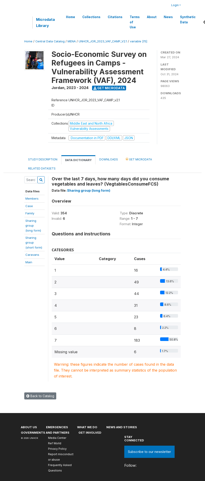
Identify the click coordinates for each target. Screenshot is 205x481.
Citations (115, 17)
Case (29, 206)
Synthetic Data (187, 19)
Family (29, 213)
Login (175, 5)
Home (70, 17)
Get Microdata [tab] (139, 159)
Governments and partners (45, 432)
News (168, 17)
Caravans (32, 254)
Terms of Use (135, 22)
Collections (91, 17)
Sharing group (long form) (88, 190)
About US (29, 427)
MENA (72, 41)
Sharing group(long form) (33, 225)
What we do (87, 427)
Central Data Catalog (50, 41)
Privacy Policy (57, 448)
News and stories (121, 427)
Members (32, 198)
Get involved (89, 432)
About (151, 17)
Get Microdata (109, 88)
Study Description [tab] (42, 159)
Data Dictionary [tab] (78, 160)
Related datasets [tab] (42, 168)
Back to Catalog (40, 396)
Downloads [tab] (108, 159)
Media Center (57, 438)
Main (28, 262)
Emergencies (57, 427)
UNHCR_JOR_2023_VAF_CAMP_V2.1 (103, 41)
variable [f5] (138, 41)
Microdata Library (45, 22)
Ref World (54, 443)
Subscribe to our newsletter (149, 452)
